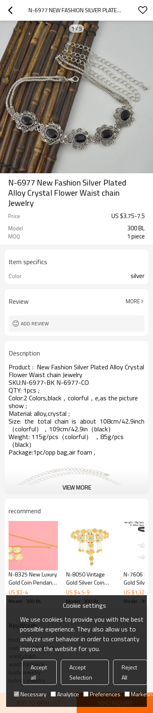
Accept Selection (80, 672)
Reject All (129, 672)
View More (76, 487)
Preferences (101, 694)
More (133, 301)
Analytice (65, 694)
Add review (35, 323)
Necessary (30, 694)
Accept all (39, 672)
